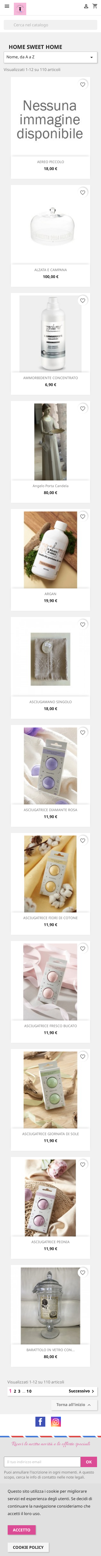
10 (29, 1391)
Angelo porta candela (51, 485)
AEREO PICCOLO (50, 161)
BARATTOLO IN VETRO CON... (50, 1349)
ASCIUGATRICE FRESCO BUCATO (50, 1025)
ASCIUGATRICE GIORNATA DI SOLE (50, 1133)
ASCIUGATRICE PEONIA (50, 1241)
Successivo (82, 1391)
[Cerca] (50, 25)
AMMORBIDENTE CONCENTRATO (50, 377)
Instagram (56, 1422)
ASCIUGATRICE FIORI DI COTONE (50, 917)
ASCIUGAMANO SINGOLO (50, 701)
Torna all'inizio (74, 1405)
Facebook (40, 1422)
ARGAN (50, 593)
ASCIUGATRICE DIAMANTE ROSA (50, 809)
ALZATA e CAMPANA (50, 269)
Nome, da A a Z (50, 57)
